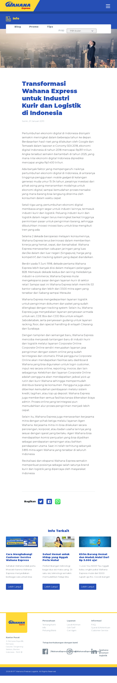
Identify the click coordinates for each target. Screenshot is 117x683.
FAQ (93, 625)
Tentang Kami (49, 625)
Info (44, 627)
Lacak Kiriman (73, 625)
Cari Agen (71, 630)
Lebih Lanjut (14, 586)
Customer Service (99, 630)
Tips (50, 26)
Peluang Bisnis (49, 630)
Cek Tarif (71, 627)
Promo (34, 26)
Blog (17, 26)
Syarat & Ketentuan (100, 627)
